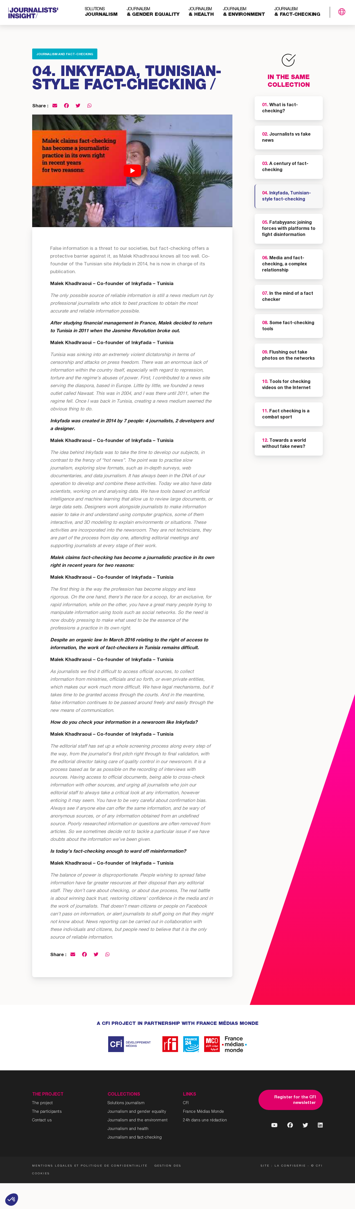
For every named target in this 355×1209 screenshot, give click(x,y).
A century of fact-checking (285, 167)
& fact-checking (297, 12)
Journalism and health (128, 1129)
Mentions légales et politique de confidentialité (90, 1166)
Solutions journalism (126, 1103)
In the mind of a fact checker (287, 297)
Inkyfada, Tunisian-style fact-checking (286, 196)
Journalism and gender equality (137, 1112)
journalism (101, 12)
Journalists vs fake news (286, 138)
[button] (11, 1199)
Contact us (42, 1120)
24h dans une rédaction (205, 1120)
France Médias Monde (203, 1112)
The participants (47, 1112)
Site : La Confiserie (283, 1166)
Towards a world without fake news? (284, 444)
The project (42, 1103)
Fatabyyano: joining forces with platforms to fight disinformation (288, 229)
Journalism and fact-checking (64, 54)
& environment (244, 12)
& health (201, 12)
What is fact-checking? (280, 108)
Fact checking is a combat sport (286, 414)
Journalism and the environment (138, 1120)
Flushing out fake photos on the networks (288, 355)
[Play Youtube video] (132, 171)
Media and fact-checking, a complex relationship (284, 264)
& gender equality (153, 12)
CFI (186, 1103)
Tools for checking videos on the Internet (286, 385)
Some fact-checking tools (288, 326)
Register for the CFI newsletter (295, 1100)
